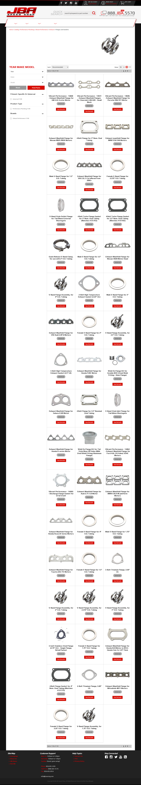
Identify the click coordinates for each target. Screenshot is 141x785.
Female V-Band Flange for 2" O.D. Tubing (89, 334)
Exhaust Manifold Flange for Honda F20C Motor (89, 372)
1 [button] (123, 746)
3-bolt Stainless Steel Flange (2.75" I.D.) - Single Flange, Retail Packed (61, 648)
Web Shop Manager (88, 781)
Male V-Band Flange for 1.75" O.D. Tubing (117, 533)
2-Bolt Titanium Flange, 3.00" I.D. (89, 687)
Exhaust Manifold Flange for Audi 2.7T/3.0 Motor (89, 492)
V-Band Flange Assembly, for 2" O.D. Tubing (61, 609)
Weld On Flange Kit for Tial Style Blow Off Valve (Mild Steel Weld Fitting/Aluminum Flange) (89, 452)
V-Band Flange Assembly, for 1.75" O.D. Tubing (89, 727)
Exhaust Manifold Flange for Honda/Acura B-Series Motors (61, 533)
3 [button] (127, 746)
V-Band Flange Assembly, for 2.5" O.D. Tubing (117, 334)
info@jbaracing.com (47, 776)
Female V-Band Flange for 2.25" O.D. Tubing (61, 727)
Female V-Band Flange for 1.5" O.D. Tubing (89, 571)
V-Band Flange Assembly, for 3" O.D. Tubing (117, 609)
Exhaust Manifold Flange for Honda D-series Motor (61, 450)
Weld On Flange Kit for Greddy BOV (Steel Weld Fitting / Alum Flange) (117, 373)
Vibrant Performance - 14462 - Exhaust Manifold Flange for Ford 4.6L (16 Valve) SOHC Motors (117, 452)
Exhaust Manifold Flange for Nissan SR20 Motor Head (117, 258)
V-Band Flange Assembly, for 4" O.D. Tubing (61, 296)
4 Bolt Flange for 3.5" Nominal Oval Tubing (89, 412)
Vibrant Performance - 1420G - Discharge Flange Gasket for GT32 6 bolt (61, 493)
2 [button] (125, 746)
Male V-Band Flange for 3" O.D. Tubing (117, 296)
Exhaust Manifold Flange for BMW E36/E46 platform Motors (117, 493)
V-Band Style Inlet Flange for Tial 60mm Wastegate (117, 412)
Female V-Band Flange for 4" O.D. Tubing (89, 533)
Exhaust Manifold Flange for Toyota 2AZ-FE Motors (61, 571)
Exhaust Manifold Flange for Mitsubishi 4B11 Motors (117, 687)
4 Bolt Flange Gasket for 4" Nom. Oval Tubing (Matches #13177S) (61, 688)
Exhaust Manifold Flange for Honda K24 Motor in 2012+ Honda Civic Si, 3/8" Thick (117, 648)
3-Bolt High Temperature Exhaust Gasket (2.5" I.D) (61, 372)
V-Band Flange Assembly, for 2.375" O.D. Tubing (89, 609)
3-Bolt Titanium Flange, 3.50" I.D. (117, 571)
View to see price (61, 267)
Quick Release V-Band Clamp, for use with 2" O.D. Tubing (61, 258)
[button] (121, 746)
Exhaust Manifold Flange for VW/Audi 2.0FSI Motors (61, 334)
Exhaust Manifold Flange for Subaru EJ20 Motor (61, 412)
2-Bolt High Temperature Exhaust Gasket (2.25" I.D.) (89, 296)
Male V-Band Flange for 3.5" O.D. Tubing (89, 258)
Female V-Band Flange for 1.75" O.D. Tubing (89, 647)
